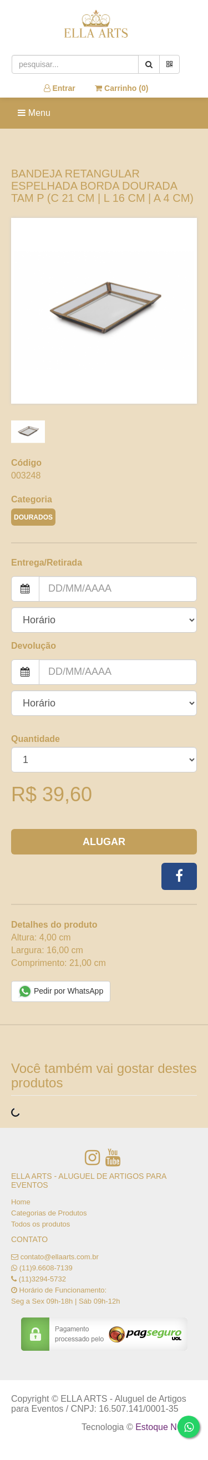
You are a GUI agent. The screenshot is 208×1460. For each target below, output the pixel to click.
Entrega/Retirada (46, 562)
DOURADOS (33, 517)
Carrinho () (121, 88)
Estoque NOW (163, 1427)
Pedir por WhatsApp (60, 991)
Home (21, 1202)
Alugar (104, 841)
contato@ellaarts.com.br (60, 1257)
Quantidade (35, 739)
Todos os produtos (40, 1224)
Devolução (33, 645)
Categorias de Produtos (49, 1213)
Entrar (59, 88)
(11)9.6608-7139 (46, 1268)
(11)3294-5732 (42, 1279)
